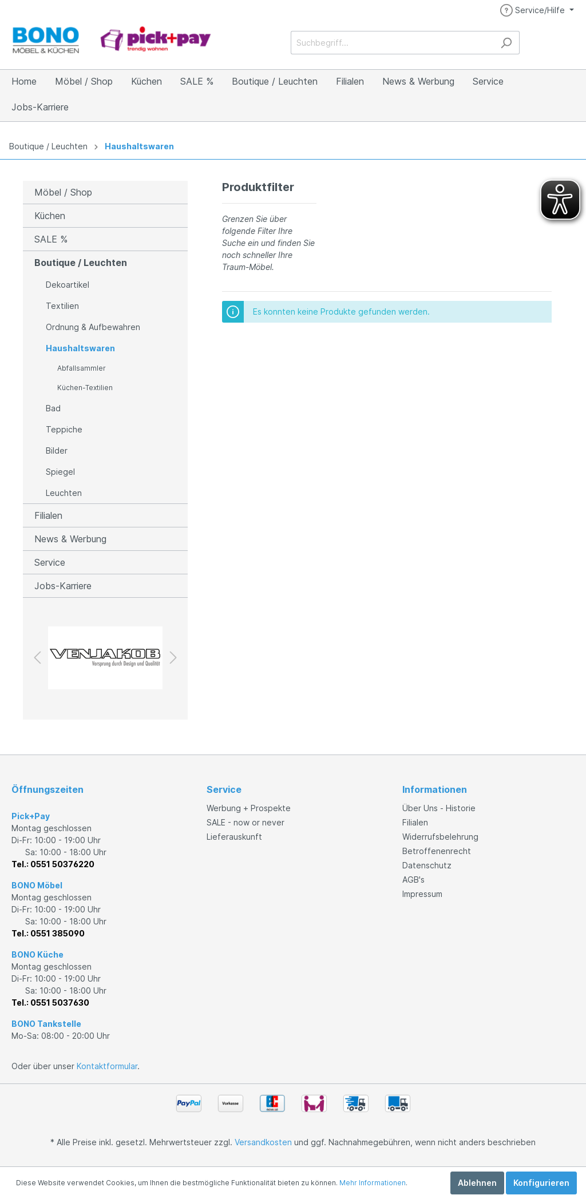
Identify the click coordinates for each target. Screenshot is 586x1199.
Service (49, 562)
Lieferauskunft (234, 836)
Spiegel (60, 472)
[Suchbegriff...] (392, 42)
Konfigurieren (541, 1183)
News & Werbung (70, 539)
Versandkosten (263, 1142)
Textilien (62, 306)
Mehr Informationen (372, 1182)
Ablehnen (477, 1183)
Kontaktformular (107, 1066)
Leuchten (64, 493)
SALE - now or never (245, 822)
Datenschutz (427, 865)
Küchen (49, 215)
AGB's (413, 879)
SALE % (51, 239)
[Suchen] (506, 42)
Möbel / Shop (63, 192)
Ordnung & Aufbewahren (93, 327)
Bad (53, 408)
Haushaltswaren (139, 146)
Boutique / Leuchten (48, 146)
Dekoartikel (67, 284)
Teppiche (64, 429)
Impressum (422, 894)
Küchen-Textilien (85, 387)
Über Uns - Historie (439, 808)
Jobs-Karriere (63, 585)
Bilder (57, 450)
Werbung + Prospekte (249, 808)
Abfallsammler (81, 368)
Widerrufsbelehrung (440, 836)
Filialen (48, 515)
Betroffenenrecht (436, 851)
